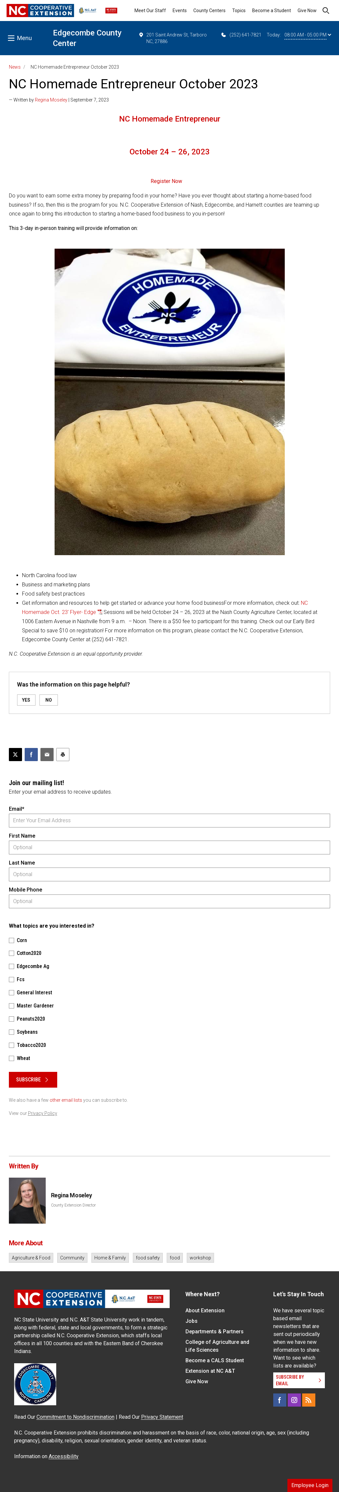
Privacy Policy (42, 1113)
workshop (200, 1257)
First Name (22, 836)
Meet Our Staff (150, 10)
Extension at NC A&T (210, 1371)
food (175, 1257)
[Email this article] (47, 754)
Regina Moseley (51, 99)
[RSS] (308, 1400)
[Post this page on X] (15, 754)
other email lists (66, 1100)
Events (180, 10)
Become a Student (271, 10)
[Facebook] (279, 1400)
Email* (16, 809)
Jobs (191, 1321)
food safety (148, 1257)
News (15, 67)
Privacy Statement (162, 1417)
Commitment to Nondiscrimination (75, 1417)
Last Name (22, 863)
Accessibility (64, 1456)
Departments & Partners (214, 1331)
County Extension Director (73, 1205)
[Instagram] (294, 1400)
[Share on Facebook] (31, 754)
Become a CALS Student (214, 1360)
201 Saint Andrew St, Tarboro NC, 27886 (172, 38)
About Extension (205, 1310)
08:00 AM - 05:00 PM (307, 34)
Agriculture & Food (31, 1257)
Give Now (307, 10)
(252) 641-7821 (240, 35)
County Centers (209, 10)
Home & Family (110, 1257)
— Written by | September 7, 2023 (59, 99)
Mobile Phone (25, 890)
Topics (239, 10)
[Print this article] (62, 754)
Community (72, 1257)
